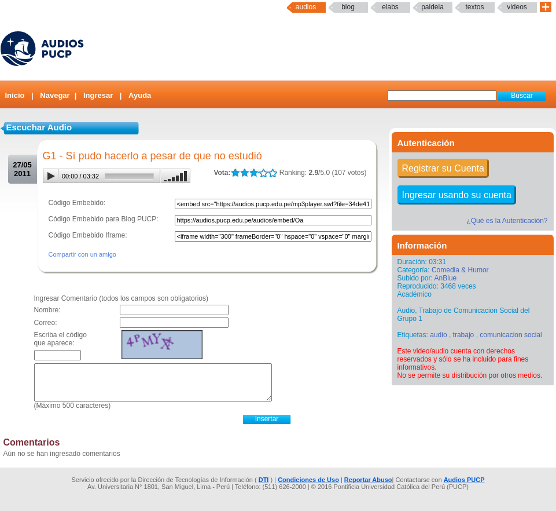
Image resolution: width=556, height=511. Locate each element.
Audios (306, 7)
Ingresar (98, 95)
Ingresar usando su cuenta (456, 195)
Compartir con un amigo (82, 254)
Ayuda (139, 95)
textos (474, 7)
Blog (348, 7)
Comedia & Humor (460, 270)
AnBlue (446, 278)
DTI (264, 479)
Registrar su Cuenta (443, 168)
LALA (235, 173)
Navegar (54, 95)
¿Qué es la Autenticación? (506, 221)
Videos (517, 7)
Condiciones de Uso (308, 479)
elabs (390, 7)
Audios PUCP (464, 479)
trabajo (463, 335)
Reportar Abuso (368, 479)
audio (438, 335)
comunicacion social (511, 335)
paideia (432, 7)
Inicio (15, 95)
